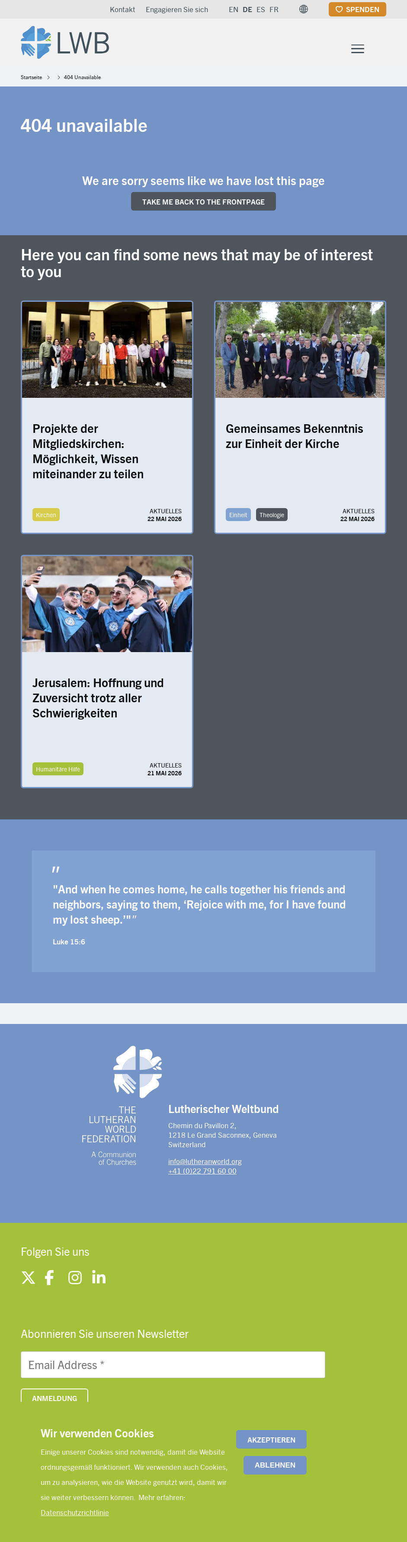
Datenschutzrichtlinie (75, 1512)
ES (260, 9)
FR (274, 9)
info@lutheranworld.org (205, 1163)
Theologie (272, 516)
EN (233, 9)
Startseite (31, 78)
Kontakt (122, 9)
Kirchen (46, 516)
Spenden (362, 9)
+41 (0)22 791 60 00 (202, 1172)
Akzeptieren (271, 1439)
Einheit (238, 516)
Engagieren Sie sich (177, 9)
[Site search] (380, 50)
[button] (303, 9)
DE (247, 9)
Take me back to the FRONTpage (203, 203)
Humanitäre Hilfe (58, 770)
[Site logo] (67, 41)
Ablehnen (275, 1465)
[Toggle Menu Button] (357, 49)
